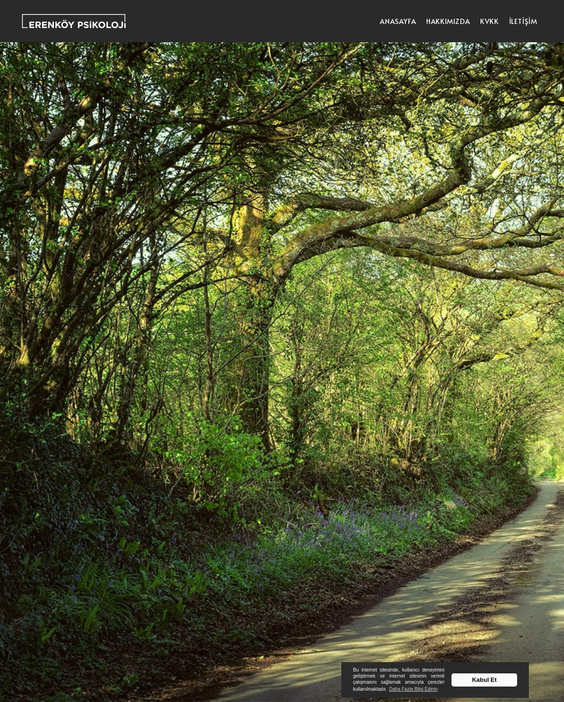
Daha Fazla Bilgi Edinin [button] (413, 689)
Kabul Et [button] (484, 679)
